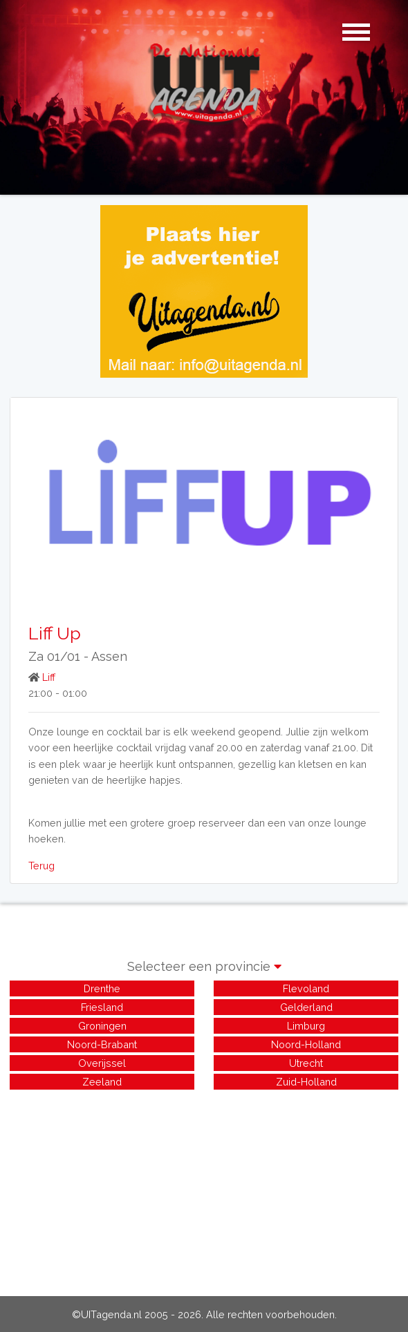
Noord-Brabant (102, 1044)
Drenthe (102, 988)
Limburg (306, 1026)
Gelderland (306, 1007)
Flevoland (306, 988)
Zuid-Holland (306, 1082)
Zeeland (102, 1082)
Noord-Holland (306, 1044)
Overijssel (102, 1063)
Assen (109, 656)
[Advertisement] (204, 1189)
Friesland (102, 1007)
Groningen (102, 1026)
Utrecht (306, 1063)
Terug (41, 865)
